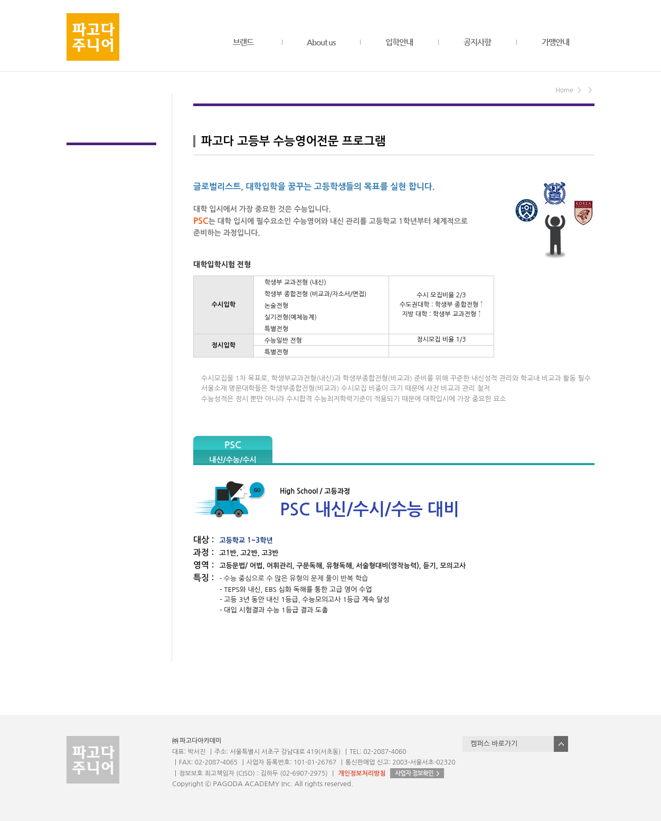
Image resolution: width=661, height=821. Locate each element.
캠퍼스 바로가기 (493, 743)
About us (321, 41)
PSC (232, 451)
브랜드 (243, 41)
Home (564, 90)
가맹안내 (555, 41)
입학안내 (399, 41)
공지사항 (477, 41)
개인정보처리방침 (361, 773)
